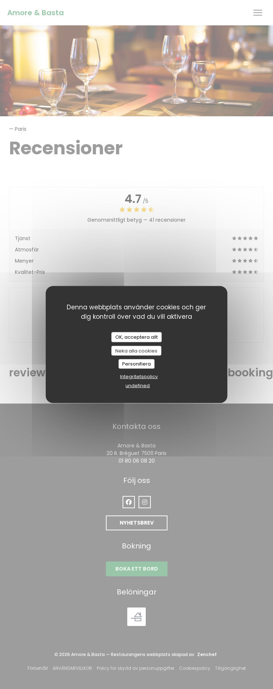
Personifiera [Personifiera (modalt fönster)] (136, 363)
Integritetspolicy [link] (139, 376)
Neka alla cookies (136, 350)
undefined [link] (137, 385)
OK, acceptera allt (136, 337)
